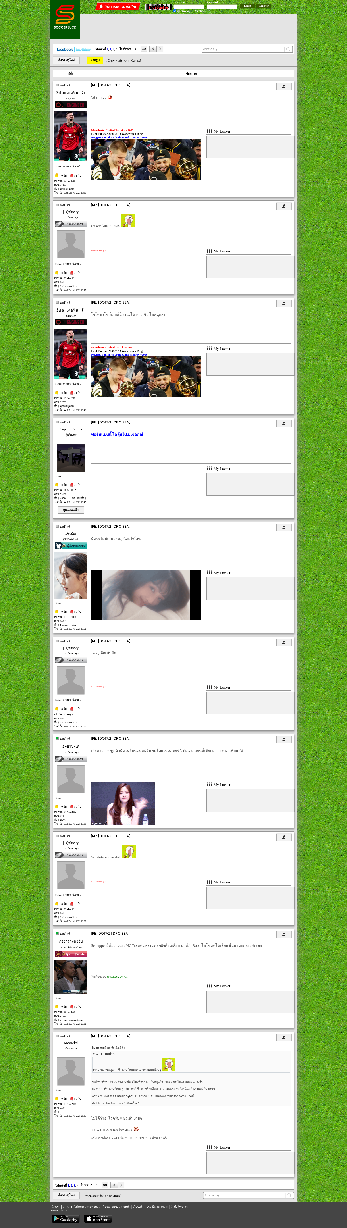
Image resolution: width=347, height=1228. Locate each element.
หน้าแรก (55, 1206)
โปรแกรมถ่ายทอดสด (87, 1206)
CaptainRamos (71, 429)
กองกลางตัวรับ (71, 941)
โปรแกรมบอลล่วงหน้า (117, 1206)
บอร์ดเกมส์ (134, 60)
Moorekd (71, 1043)
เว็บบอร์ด (138, 1206)
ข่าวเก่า (67, 1206)
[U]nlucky (71, 212)
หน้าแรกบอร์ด (114, 60)
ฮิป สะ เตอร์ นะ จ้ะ (71, 93)
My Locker (218, 131)
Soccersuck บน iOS (117, 976)
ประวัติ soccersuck (157, 1206)
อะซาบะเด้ (70, 746)
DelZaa (70, 533)
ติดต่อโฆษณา (179, 1206)
